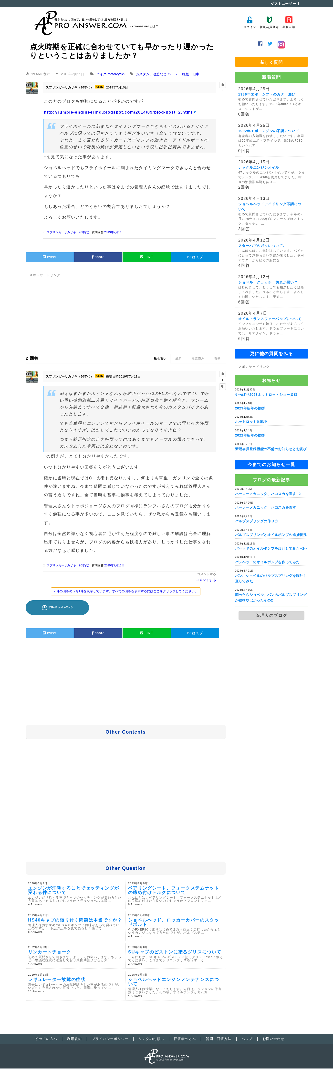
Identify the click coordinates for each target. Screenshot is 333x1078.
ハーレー (174, 74)
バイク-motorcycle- (110, 74)
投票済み (198, 358)
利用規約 (74, 1039)
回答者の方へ (185, 1039)
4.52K (99, 86)
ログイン (249, 22)
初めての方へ (46, 1039)
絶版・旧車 (190, 74)
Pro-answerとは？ (145, 26)
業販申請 (288, 22)
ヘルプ (246, 1039)
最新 (178, 358)
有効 (217, 358)
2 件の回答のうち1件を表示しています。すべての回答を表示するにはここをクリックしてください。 (126, 591)
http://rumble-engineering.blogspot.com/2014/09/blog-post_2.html (118, 112)
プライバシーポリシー (110, 1039)
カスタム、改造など (151, 74)
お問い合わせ (273, 1039)
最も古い (160, 358)
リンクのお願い (151, 1039)
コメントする (206, 574)
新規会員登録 (269, 22)
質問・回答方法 (218, 1039)
